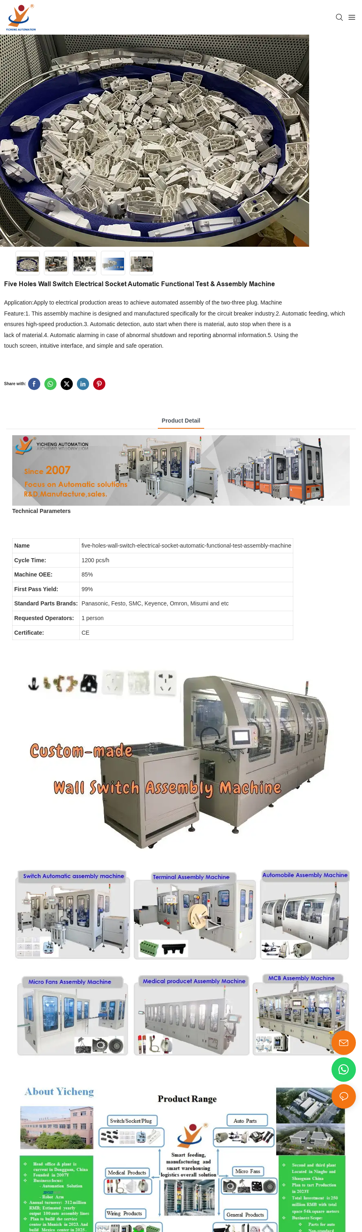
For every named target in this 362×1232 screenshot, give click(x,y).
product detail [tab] (181, 420)
